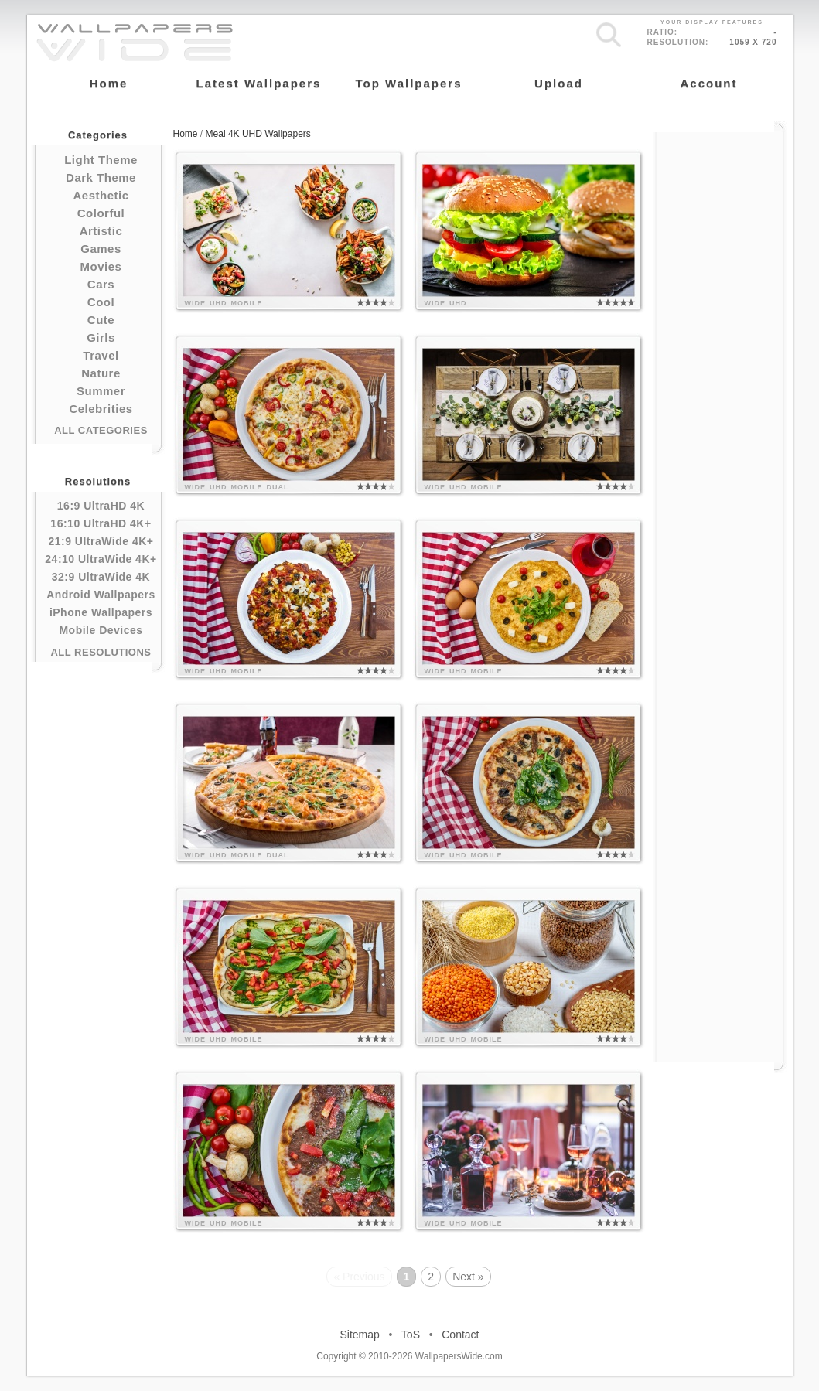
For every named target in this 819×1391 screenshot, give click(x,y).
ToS (410, 1334)
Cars (100, 284)
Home (185, 133)
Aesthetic (100, 195)
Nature (101, 373)
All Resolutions (100, 652)
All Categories (101, 430)
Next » (467, 1276)
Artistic (101, 230)
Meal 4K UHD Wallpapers (258, 133)
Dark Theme (101, 177)
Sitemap (360, 1334)
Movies (101, 266)
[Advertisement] (720, 365)
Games (100, 248)
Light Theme (101, 159)
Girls (101, 337)
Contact (460, 1334)
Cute (100, 319)
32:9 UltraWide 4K (101, 577)
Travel (100, 355)
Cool (100, 302)
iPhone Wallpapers (100, 612)
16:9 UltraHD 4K (101, 505)
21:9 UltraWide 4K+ (100, 541)
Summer (101, 390)
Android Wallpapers (100, 594)
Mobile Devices (100, 630)
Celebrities (100, 408)
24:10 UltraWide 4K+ (100, 559)
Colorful (101, 213)
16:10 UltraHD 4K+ (100, 523)
